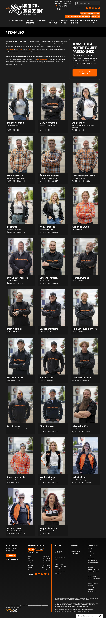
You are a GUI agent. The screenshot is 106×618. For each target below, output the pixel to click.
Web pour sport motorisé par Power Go (38, 605)
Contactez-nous (42, 59)
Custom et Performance (94, 571)
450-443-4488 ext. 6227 (49, 181)
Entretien (90, 567)
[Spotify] (96, 8)
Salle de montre (59, 549)
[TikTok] (99, 8)
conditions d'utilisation (71, 611)
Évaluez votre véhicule (60, 571)
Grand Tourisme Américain (59, 551)
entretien (20, 49)
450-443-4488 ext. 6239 (49, 483)
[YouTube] (90, 8)
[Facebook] (87, 8)
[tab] (31, 549)
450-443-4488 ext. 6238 (16, 181)
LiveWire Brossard (92, 555)
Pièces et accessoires (93, 569)
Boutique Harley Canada (94, 578)
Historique (90, 585)
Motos (11, 20)
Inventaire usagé (75, 551)
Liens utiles (92, 545)
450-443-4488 (13, 130)
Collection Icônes (59, 564)
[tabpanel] (39, 563)
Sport (56, 559)
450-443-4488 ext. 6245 (16, 232)
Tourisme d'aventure (60, 557)
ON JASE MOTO (92, 591)
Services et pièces (92, 565)
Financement (58, 573)
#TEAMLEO (91, 553)
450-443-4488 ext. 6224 (49, 283)
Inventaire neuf (75, 549)
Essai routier (58, 568)
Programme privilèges (93, 562)
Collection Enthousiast (60, 566)
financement (10, 49)
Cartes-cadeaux (92, 581)
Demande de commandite (91, 588)
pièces (30, 49)
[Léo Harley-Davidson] (29, 9)
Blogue (83, 20)
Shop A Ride (19, 607)
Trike (56, 562)
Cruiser (57, 555)
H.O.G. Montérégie (93, 583)
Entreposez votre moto (94, 574)
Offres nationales (92, 560)
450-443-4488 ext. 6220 (81, 181)
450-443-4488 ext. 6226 (49, 232)
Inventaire (19, 20)
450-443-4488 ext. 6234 (81, 432)
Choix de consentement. (84, 611)
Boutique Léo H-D (92, 576)
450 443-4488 (12, 559)
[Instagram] (93, 8)
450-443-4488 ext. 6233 (49, 432)
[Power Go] (27, 610)
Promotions (41, 20)
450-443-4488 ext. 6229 (16, 283)
